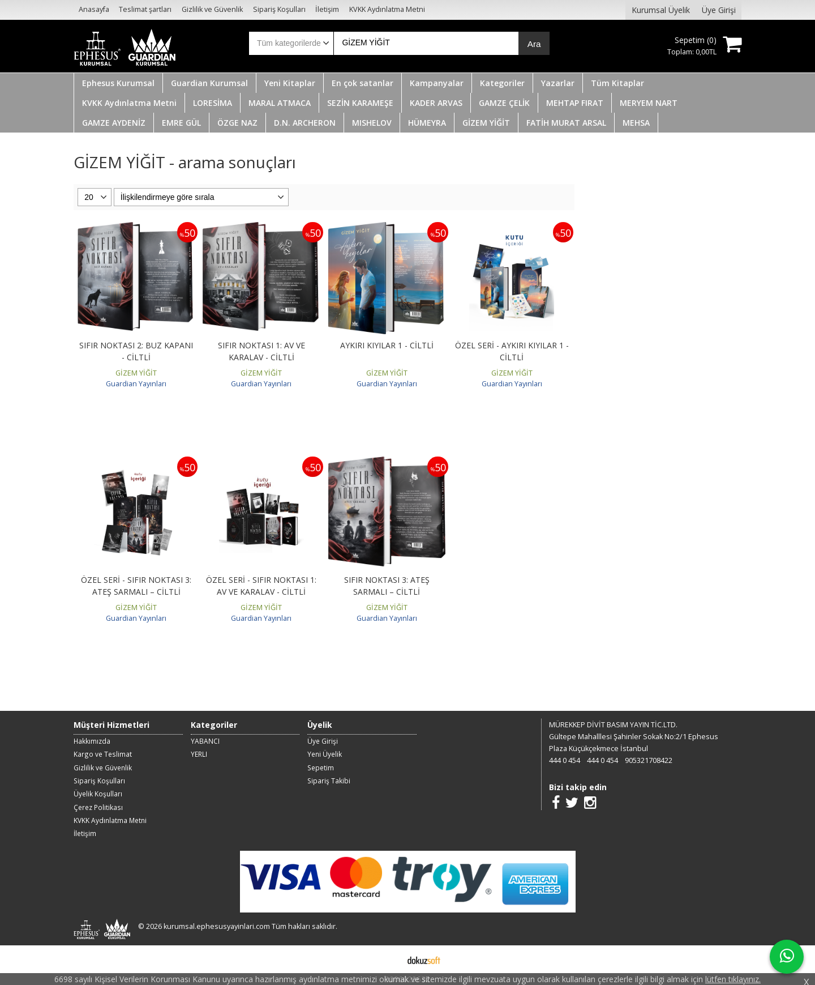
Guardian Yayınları (136, 384)
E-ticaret (389, 959)
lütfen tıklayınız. (733, 979)
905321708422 (648, 760)
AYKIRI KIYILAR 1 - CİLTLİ (387, 345)
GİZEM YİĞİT (136, 373)
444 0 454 (564, 760)
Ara (534, 44)
